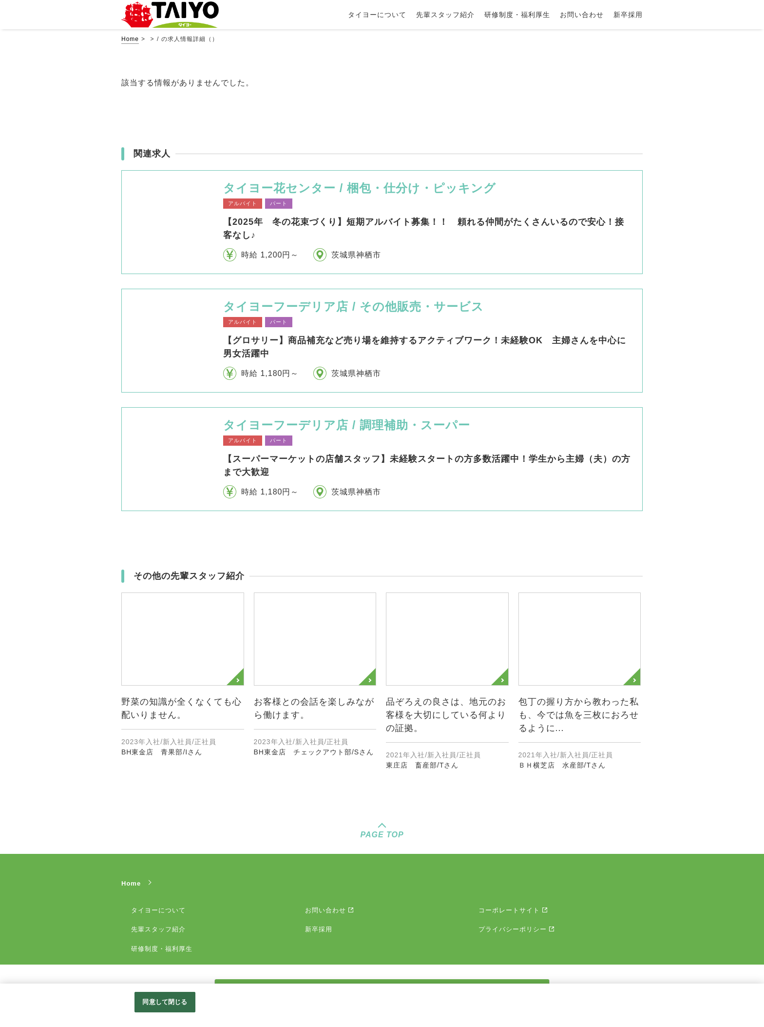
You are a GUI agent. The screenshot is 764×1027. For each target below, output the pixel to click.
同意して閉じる (164, 1002)
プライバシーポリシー (512, 929)
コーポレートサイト (509, 910)
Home (130, 39)
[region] (382, 1005)
